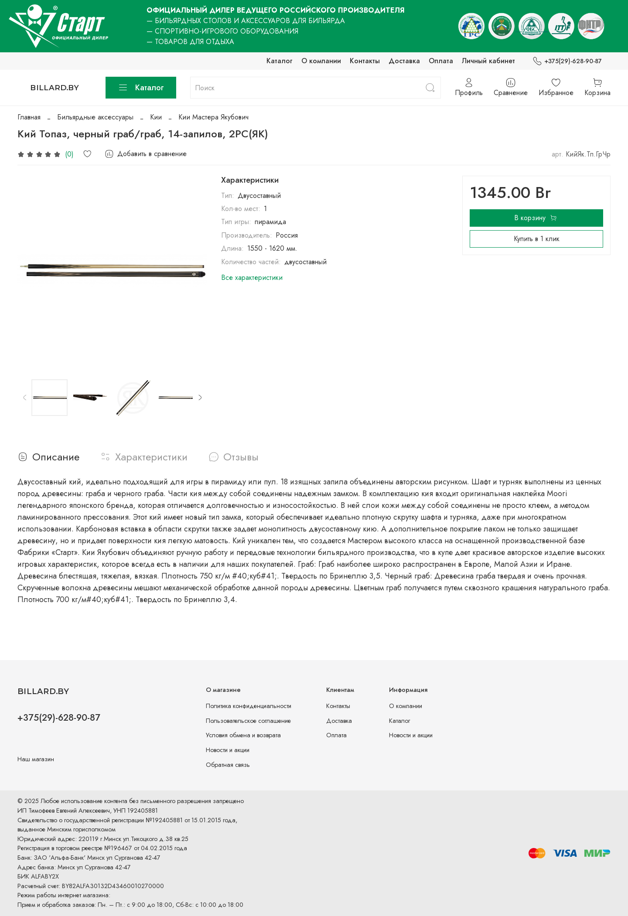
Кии (156, 117)
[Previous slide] (25, 397)
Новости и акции (227, 750)
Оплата (441, 61)
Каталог (279, 61)
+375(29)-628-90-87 (567, 61)
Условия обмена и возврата (243, 735)
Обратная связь (228, 764)
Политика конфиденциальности (248, 705)
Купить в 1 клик (537, 239)
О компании (321, 61)
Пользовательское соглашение (248, 720)
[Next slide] (200, 397)
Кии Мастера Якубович (213, 117)
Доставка (404, 61)
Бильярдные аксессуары (95, 117)
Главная (29, 117)
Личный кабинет (488, 61)
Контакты (365, 61)
